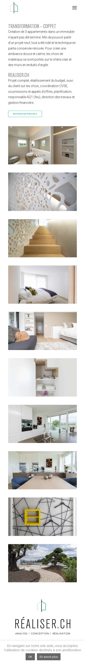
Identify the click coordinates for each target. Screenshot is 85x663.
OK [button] (30, 656)
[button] (74, 7)
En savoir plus (49, 656)
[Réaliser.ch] (13, 7)
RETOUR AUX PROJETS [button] (25, 114)
